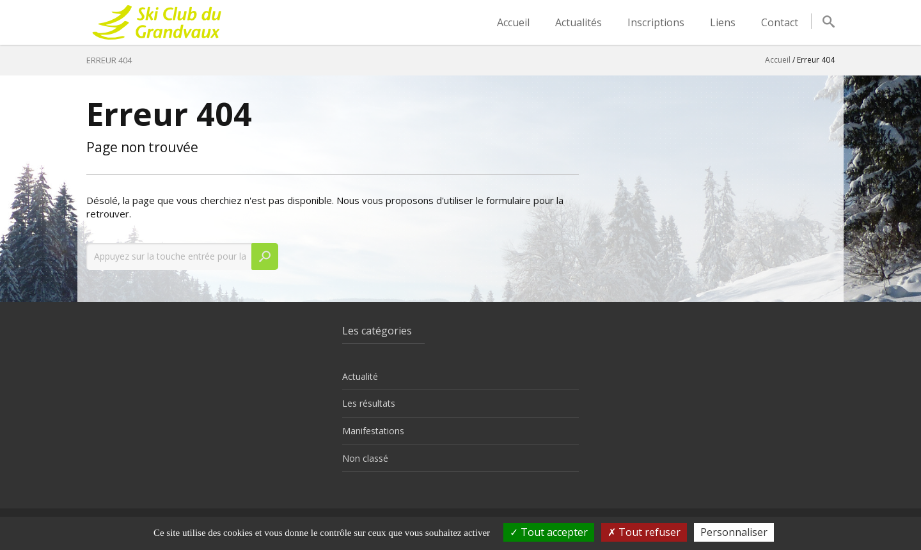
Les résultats (368, 403)
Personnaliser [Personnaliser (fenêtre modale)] (733, 532)
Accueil (513, 22)
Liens (723, 22)
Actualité (360, 376)
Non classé (365, 458)
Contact (779, 22)
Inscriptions (655, 22)
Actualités (578, 22)
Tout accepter (549, 532)
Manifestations (373, 431)
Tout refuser (644, 532)
